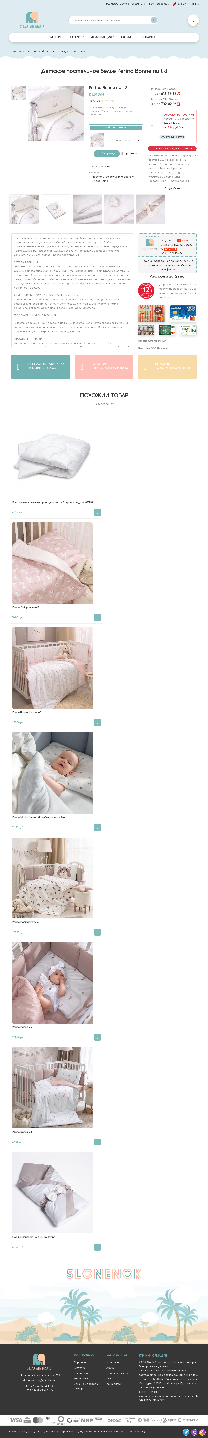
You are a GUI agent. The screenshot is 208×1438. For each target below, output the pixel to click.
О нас (110, 1378)
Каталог (76, 37)
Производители (117, 1373)
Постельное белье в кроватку (45, 51)
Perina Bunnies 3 (22, 1132)
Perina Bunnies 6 (22, 1027)
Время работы (158, 4)
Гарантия (80, 1362)
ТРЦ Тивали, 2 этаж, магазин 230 (124, 4)
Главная (54, 37)
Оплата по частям (172, 137)
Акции (126, 37)
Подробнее (172, 188)
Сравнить (130, 153)
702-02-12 (163, 104)
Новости (112, 1362)
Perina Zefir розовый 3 (25, 607)
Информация (101, 37)
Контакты (147, 37)
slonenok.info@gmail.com (39, 1380)
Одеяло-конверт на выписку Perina (33, 1237)
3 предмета (77, 51)
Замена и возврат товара (86, 1386)
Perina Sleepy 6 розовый (26, 712)
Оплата (79, 1367)
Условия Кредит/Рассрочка (171, 148)
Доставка (81, 1378)
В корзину (108, 153)
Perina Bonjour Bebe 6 (25, 922)
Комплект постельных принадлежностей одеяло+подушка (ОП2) (52, 502)
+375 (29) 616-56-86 (185, 4)
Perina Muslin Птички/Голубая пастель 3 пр (39, 817)
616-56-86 (163, 94)
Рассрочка (81, 1373)
